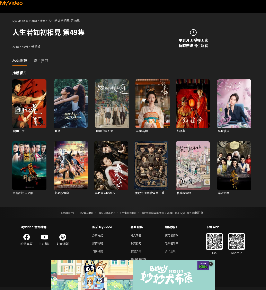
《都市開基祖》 (106, 213)
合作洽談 (173, 253)
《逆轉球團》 (84, 213)
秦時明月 (224, 193)
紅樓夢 (181, 131)
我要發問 (137, 244)
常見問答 (137, 236)
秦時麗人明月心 (105, 193)
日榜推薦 (98, 253)
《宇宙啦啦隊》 (128, 213)
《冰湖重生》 (64, 213)
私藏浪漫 (224, 131)
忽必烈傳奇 (62, 193)
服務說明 (98, 244)
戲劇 (37, 20)
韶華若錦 (142, 131)
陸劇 (46, 20)
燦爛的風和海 (105, 131)
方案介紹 (98, 236)
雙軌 (58, 131)
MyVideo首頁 (21, 20)
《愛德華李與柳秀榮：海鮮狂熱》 (162, 213)
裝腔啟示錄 (184, 193)
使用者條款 (175, 236)
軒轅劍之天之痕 (24, 193)
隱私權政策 (175, 244)
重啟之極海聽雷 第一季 (149, 193)
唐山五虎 (19, 131)
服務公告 (137, 253)
